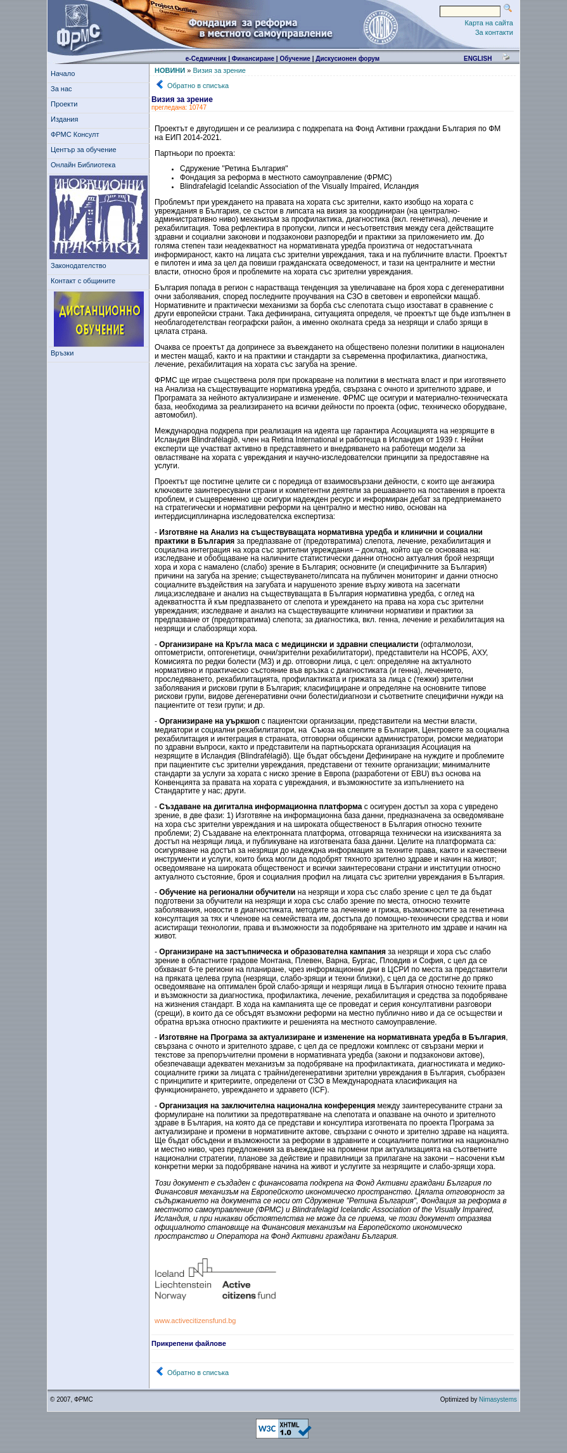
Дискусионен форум (347, 58)
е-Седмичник (206, 58)
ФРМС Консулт (77, 134)
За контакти (494, 32)
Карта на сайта (488, 23)
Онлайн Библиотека (83, 165)
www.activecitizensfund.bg (195, 1320)
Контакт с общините (83, 281)
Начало (63, 73)
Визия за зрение (219, 70)
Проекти (66, 104)
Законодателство (78, 265)
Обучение (294, 58)
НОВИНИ (170, 70)
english (478, 58)
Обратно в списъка (198, 85)
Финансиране (253, 58)
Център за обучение (85, 149)
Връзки (64, 353)
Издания (66, 119)
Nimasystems (498, 1399)
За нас (63, 89)
